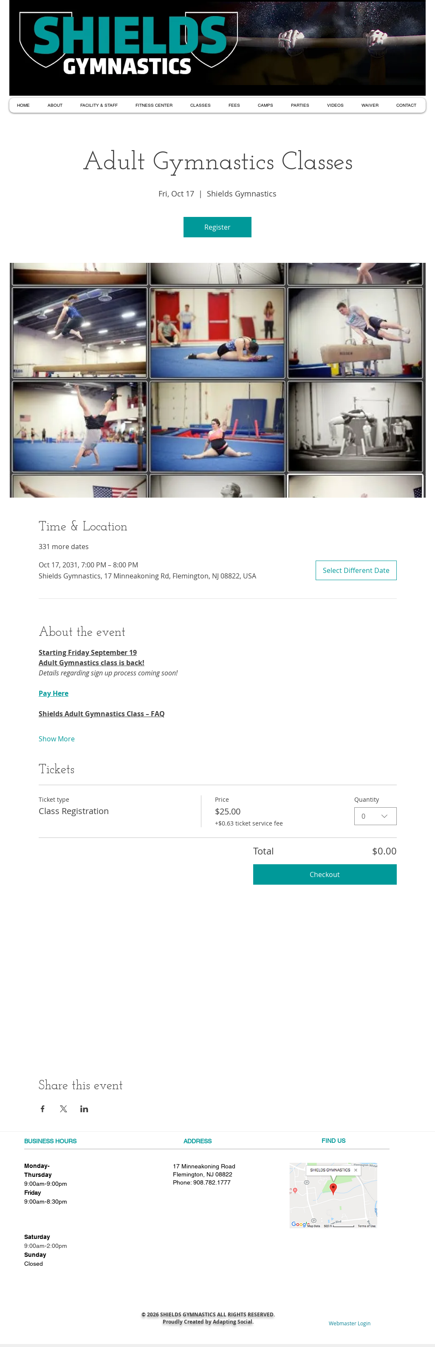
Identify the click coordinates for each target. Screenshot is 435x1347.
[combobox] (375, 816)
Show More (57, 738)
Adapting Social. (233, 1321)
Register (217, 227)
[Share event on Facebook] (43, 1108)
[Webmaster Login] (349, 1323)
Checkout (325, 874)
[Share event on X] (63, 1108)
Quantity (366, 799)
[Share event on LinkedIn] (84, 1108)
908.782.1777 (212, 1182)
